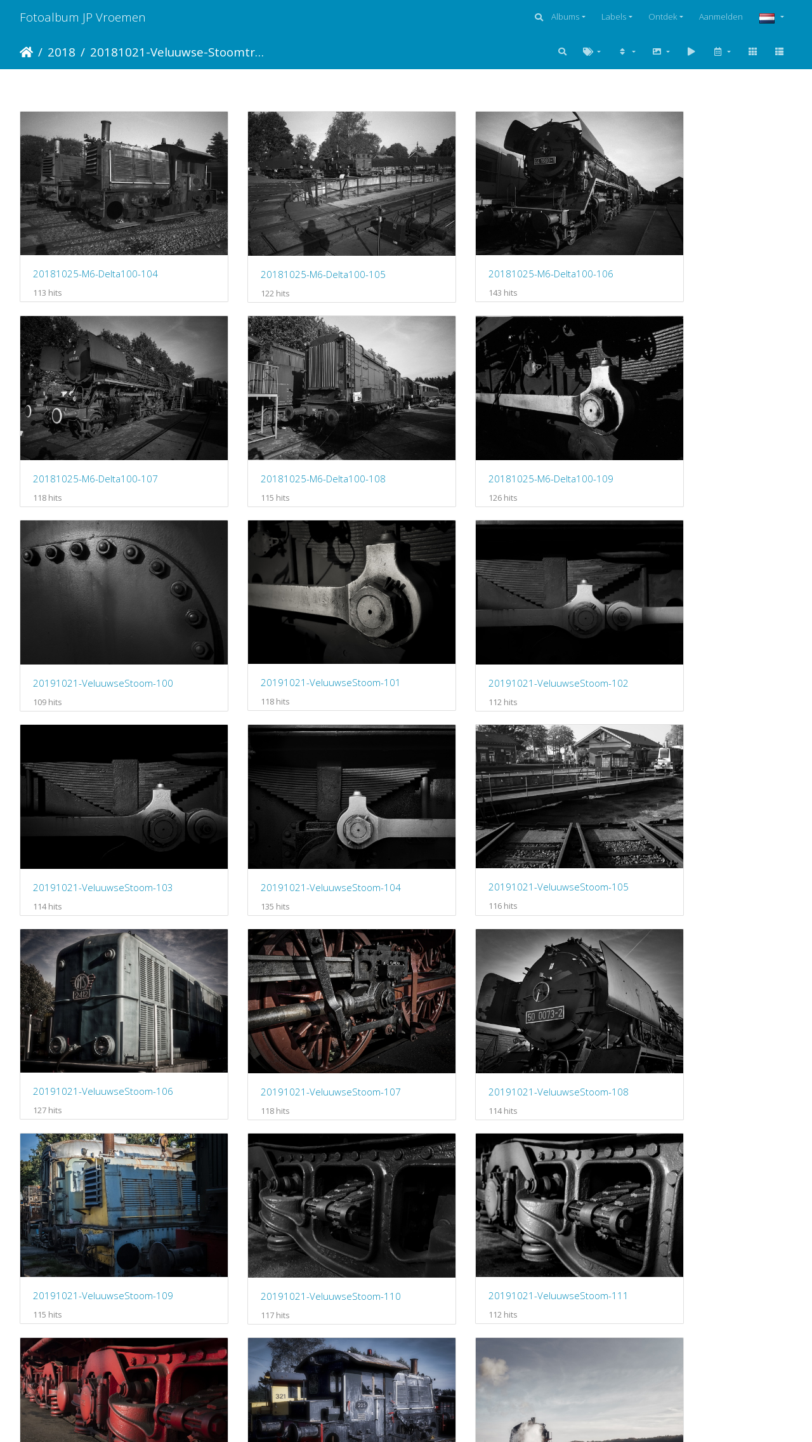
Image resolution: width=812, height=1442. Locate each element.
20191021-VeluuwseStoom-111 (301, 987)
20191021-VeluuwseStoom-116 (499, 1171)
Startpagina (26, 52)
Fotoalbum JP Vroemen (83, 17)
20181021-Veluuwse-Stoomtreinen (178, 52)
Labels (613, 16)
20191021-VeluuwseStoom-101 (697, 436)
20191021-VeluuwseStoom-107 (301, 804)
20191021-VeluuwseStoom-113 (697, 987)
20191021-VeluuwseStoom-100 (499, 437)
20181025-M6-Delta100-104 (95, 252)
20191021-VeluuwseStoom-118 (103, 1355)
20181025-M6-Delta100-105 (293, 253)
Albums (565, 16)
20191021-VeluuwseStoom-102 (103, 620)
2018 (61, 52)
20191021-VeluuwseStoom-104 (499, 620)
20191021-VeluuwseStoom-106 (103, 804)
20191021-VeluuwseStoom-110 (103, 988)
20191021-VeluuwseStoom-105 (697, 620)
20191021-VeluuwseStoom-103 (301, 620)
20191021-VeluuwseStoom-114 (103, 1171)
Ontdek (662, 16)
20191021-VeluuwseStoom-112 (499, 987)
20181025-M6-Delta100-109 (293, 437)
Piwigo (458, 1416)
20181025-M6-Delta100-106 (491, 252)
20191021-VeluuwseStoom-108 (499, 804)
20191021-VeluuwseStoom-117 (697, 1171)
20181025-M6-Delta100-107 (689, 253)
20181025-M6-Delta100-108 (95, 437)
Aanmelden (721, 16)
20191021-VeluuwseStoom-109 (697, 804)
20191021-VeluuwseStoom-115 (301, 1171)
